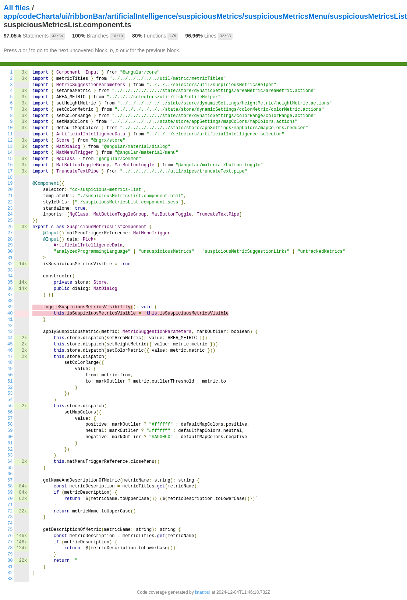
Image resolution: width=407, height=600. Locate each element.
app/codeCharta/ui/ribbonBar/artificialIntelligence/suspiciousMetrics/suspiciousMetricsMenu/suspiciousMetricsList (205, 16)
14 (10, 152)
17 (10, 171)
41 (10, 319)
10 (10, 128)
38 (10, 300)
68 (10, 486)
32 (10, 264)
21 (10, 196)
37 (10, 295)
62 (10, 449)
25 (10, 220)
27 (10, 233)
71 (10, 505)
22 (10, 202)
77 (10, 542)
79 (10, 554)
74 (10, 523)
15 (10, 158)
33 (10, 270)
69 (10, 492)
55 (10, 406)
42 (10, 326)
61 (10, 443)
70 (10, 498)
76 (10, 536)
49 (10, 369)
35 (10, 282)
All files (17, 8)
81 (10, 566)
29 (10, 245)
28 (10, 239)
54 (10, 399)
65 (10, 468)
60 (10, 437)
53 (10, 393)
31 (10, 257)
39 (10, 307)
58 (10, 424)
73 (10, 517)
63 (10, 455)
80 (10, 560)
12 (10, 140)
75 (10, 529)
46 (10, 350)
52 (10, 387)
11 (10, 134)
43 (10, 331)
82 (10, 573)
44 (10, 338)
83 (10, 579)
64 (10, 461)
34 (10, 276)
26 (10, 227)
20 (10, 189)
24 (10, 214)
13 (10, 146)
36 (10, 288)
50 (10, 375)
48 (10, 362)
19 (10, 183)
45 (10, 344)
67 (10, 480)
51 (10, 381)
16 (10, 165)
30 (10, 251)
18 (10, 177)
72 (10, 511)
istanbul (202, 592)
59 (10, 430)
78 (10, 548)
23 (10, 208)
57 (10, 418)
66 (10, 474)
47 (10, 356)
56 (10, 412)
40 (10, 313)
